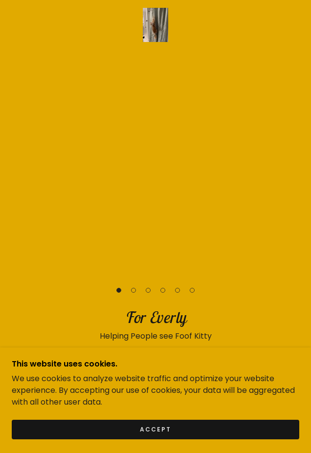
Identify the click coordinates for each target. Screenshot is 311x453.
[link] (156, 25)
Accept (155, 443)
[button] (118, 290)
